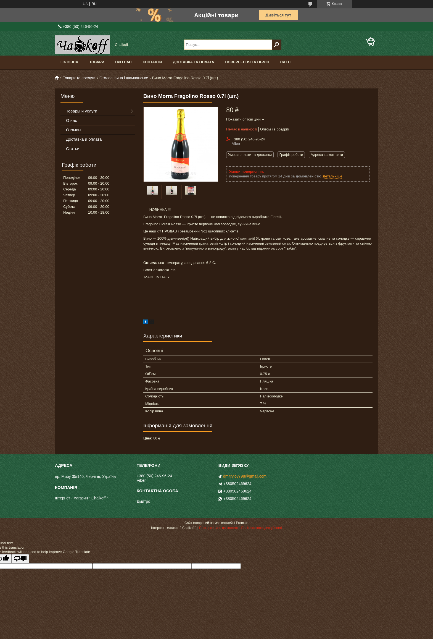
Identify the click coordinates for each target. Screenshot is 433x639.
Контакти (152, 62)
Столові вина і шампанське (123, 78)
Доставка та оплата (193, 62)
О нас (71, 120)
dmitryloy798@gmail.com (244, 476)
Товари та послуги (79, 78)
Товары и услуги (81, 111)
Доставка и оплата (84, 139)
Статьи (73, 148)
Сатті (285, 62)
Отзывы (73, 129)
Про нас (123, 62)
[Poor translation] (20, 558)
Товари (96, 62)
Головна (69, 62)
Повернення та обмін (247, 62)
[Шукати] (276, 45)
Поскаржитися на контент (218, 528)
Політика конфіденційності (261, 528)
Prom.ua (242, 523)
